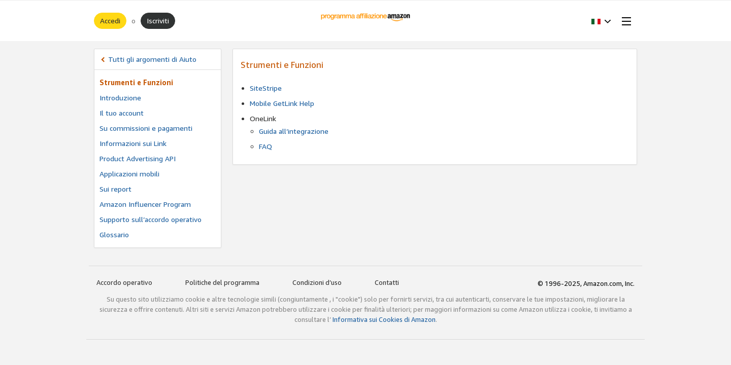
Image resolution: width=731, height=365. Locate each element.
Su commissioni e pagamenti (145, 128)
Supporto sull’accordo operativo (150, 219)
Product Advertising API (137, 158)
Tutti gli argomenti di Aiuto (152, 59)
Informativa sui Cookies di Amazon (384, 319)
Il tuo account (121, 112)
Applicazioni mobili (129, 173)
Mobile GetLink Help (282, 103)
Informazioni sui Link (133, 143)
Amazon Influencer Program (145, 204)
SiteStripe (266, 88)
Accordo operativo (124, 282)
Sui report (115, 189)
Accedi (110, 20)
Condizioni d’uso (317, 282)
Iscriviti (158, 20)
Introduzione (120, 97)
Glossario (114, 234)
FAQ (265, 146)
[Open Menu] (624, 20)
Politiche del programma (222, 282)
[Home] (365, 20)
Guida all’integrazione (293, 131)
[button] (601, 21)
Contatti (387, 282)
